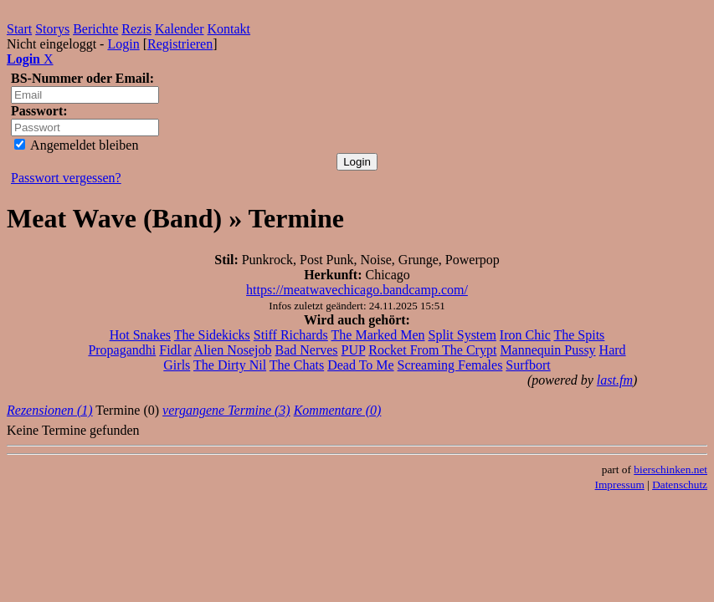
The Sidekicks (212, 335)
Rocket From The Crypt (432, 350)
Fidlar (175, 350)
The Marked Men (378, 335)
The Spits (578, 335)
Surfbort (528, 365)
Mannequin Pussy (547, 350)
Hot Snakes (140, 335)
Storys (52, 29)
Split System (462, 335)
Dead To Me (360, 365)
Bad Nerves (306, 350)
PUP (354, 350)
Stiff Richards (291, 335)
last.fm (615, 380)
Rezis (136, 29)
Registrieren (180, 44)
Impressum (620, 484)
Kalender (179, 29)
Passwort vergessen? (66, 178)
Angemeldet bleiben (76, 145)
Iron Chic (525, 335)
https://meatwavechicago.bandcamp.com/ (357, 290)
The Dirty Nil (229, 365)
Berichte (95, 29)
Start (19, 29)
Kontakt (229, 29)
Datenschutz (679, 484)
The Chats (297, 365)
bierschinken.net (670, 469)
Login (123, 44)
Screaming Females (450, 365)
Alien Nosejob (233, 350)
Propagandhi (122, 350)
